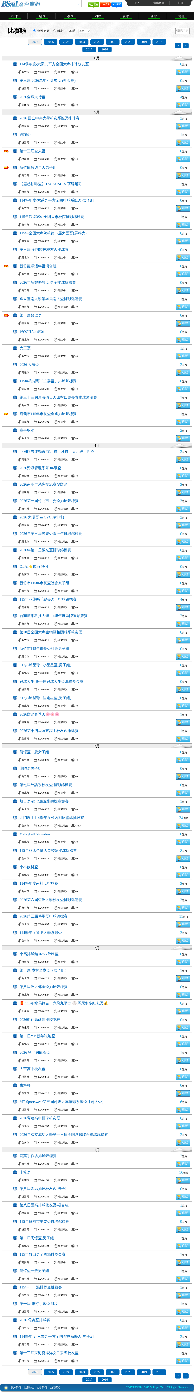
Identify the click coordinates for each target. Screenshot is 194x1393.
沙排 (154, 16)
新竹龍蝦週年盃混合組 (38, 266)
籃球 (42, 16)
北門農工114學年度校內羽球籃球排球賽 (52, 818)
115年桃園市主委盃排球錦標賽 (44, 1221)
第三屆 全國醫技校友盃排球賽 (44, 250)
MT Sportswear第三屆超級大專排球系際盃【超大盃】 (63, 1102)
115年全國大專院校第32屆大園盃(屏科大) (53, 233)
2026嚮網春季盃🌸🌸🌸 (39, 714)
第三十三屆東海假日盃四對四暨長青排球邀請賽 (58, 397)
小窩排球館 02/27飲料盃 (39, 954)
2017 (89, 49)
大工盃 (25, 348)
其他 (181, 16)
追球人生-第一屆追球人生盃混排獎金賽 (51, 681)
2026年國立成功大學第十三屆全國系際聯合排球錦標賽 (64, 1135)
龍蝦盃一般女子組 (34, 752)
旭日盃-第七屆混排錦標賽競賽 (44, 801)
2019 (144, 41)
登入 (137, 3)
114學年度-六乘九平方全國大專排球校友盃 (54, 64)
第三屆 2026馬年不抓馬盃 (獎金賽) (48, 80)
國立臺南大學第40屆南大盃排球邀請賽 (51, 299)
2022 (97, 41)
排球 (14, 16)
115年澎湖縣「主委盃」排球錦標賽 (48, 381)
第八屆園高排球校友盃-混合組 (44, 1205)
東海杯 (25, 1085)
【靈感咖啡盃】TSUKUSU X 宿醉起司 (51, 184)
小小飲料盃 (29, 867)
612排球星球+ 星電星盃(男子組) (45, 698)
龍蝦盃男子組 (31, 768)
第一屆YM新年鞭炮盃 (37, 1036)
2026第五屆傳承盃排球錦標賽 (44, 916)
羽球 (98, 16)
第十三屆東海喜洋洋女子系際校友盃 (49, 1353)
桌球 (126, 16)
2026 (35, 41)
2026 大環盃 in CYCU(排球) (42, 517)
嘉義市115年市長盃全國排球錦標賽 (48, 414)
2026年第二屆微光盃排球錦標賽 (45, 550)
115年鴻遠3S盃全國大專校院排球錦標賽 (52, 217)
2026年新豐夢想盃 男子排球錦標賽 (48, 282)
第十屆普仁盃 (31, 315)
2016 (105, 49)
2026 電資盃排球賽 (35, 1320)
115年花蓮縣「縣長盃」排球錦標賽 (48, 599)
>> (185, 45)
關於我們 (16, 1387)
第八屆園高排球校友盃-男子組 (44, 1189)
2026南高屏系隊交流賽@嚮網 (43, 484)
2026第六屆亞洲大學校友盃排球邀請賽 (51, 900)
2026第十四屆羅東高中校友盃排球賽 (49, 731)
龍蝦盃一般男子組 (34, 1271)
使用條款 (29, 1387)
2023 (82, 41)
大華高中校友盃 (32, 1069)
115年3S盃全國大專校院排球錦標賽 (48, 850)
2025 (51, 41)
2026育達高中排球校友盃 (40, 1118)
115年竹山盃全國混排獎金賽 (43, 1254)
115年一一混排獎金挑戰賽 (41, 1287)
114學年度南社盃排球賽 (39, 883)
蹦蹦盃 (25, 135)
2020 (128, 41)
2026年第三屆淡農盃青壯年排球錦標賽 (51, 534)
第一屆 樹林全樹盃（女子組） (44, 970)
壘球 (70, 16)
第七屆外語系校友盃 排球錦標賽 (46, 785)
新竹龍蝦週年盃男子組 (38, 167)
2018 (159, 41)
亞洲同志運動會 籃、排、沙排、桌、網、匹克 (57, 451)
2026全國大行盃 (32, 97)
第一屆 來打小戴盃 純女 (39, 1304)
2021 (113, 41)
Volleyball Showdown (36, 834)
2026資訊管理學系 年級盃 (40, 468)
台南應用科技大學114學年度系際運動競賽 (54, 616)
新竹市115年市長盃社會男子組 (44, 649)
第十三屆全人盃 (32, 151)
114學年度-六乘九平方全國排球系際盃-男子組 (57, 1336)
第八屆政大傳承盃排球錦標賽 (44, 987)
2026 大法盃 (29, 365)
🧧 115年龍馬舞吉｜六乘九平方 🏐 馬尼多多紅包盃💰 (64, 1003)
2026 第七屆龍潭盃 (35, 1052)
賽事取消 (27, 430)
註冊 (181, 3)
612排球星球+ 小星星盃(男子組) (45, 665)
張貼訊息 (182, 30)
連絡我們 (42, 1387)
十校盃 (25, 1172)
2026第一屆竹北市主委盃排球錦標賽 (49, 501)
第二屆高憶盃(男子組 (37, 1238)
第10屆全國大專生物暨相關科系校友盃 (51, 632)
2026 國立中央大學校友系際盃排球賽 (50, 118)
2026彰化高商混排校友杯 (40, 1020)
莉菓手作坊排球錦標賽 (38, 1156)
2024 (66, 41)
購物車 (160, 3)
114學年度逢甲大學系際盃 (41, 933)
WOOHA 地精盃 (33, 332)
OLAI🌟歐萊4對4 (34, 566)
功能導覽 (55, 1387)
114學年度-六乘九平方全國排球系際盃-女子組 (57, 200)
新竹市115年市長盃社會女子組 (44, 583)
